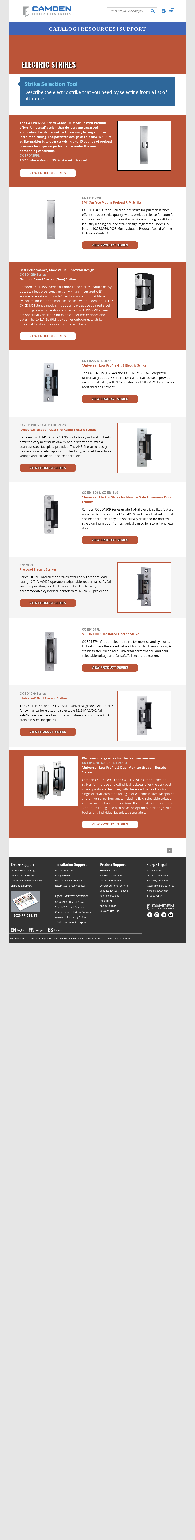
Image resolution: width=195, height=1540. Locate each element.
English (21, 930)
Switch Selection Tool (111, 875)
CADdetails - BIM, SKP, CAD (69, 901)
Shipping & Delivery (21, 885)
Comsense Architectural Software (73, 912)
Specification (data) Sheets (114, 890)
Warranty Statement (158, 880)
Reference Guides (109, 895)
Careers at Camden (157, 890)
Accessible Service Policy (160, 885)
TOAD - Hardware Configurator (72, 922)
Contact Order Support (23, 875)
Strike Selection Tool (51, 84)
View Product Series (47, 173)
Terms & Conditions (157, 875)
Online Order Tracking (23, 870)
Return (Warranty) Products (70, 885)
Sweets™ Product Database (70, 906)
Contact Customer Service (114, 885)
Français (39, 930)
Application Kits (108, 905)
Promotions (106, 900)
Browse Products (109, 870)
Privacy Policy (154, 895)
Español (58, 930)
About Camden (155, 870)
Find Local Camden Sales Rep (26, 880)
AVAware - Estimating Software (72, 917)
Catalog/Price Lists (110, 910)
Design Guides (63, 875)
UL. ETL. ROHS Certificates (69, 880)
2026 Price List (25, 915)
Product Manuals (64, 870)
